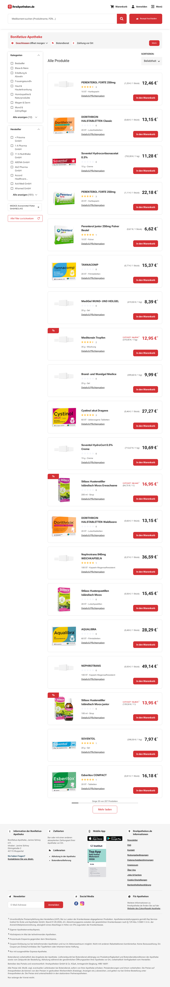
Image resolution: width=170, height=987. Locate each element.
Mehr (154, 43)
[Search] (122, 19)
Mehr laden (105, 809)
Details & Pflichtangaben (93, 96)
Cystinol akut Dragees (94, 410)
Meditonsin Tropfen (93, 337)
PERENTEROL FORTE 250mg (98, 82)
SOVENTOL (88, 738)
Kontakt (131, 850)
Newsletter (132, 840)
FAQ (129, 845)
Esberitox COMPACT (94, 775)
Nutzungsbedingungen (137, 855)
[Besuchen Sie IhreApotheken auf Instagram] (82, 903)
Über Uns (131, 870)
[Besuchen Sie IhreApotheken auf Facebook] (76, 903)
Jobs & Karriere (134, 875)
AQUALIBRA (88, 629)
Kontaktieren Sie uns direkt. (21, 859)
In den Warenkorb (145, 97)
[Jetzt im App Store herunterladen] (95, 838)
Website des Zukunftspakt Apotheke (143, 908)
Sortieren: (147, 54)
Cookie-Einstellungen (137, 880)
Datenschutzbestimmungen (140, 860)
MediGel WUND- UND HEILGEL (100, 301)
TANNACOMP (89, 264)
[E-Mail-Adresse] (26, 904)
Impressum (132, 865)
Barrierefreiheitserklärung (139, 885)
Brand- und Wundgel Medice (98, 374)
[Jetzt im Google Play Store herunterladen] (114, 838)
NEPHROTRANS (91, 665)
